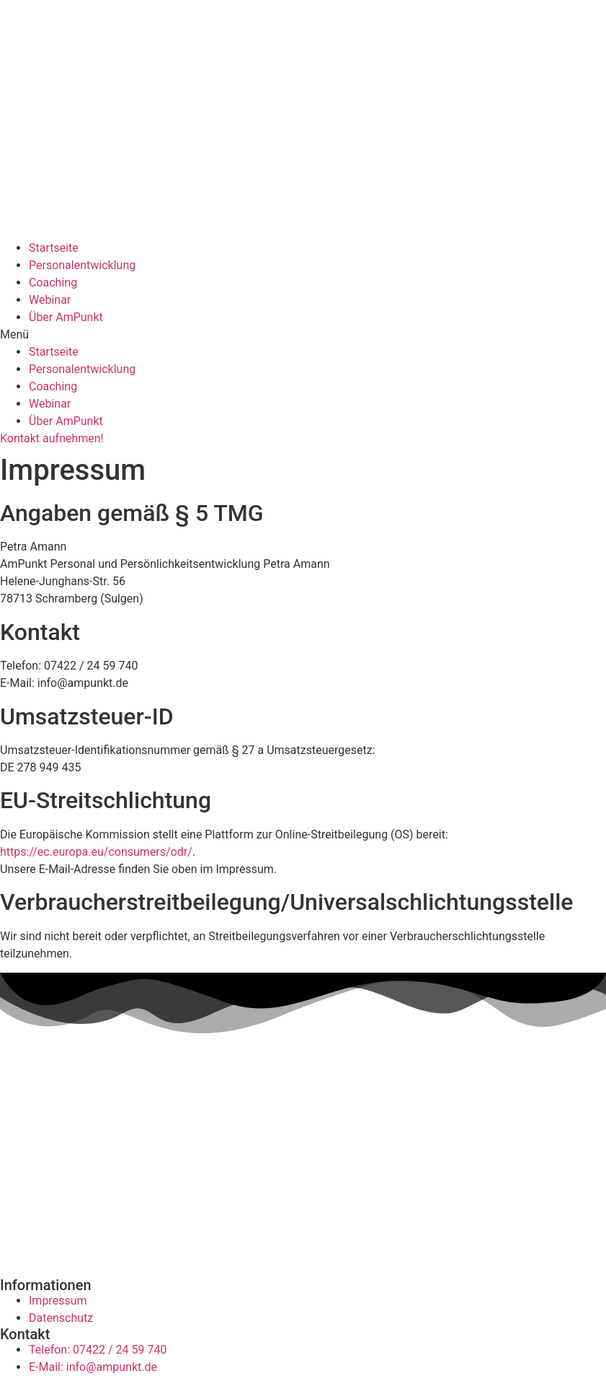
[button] (303, 334)
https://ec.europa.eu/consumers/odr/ (96, 852)
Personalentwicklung (82, 265)
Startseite (54, 248)
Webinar (50, 300)
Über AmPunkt (66, 317)
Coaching (53, 282)
